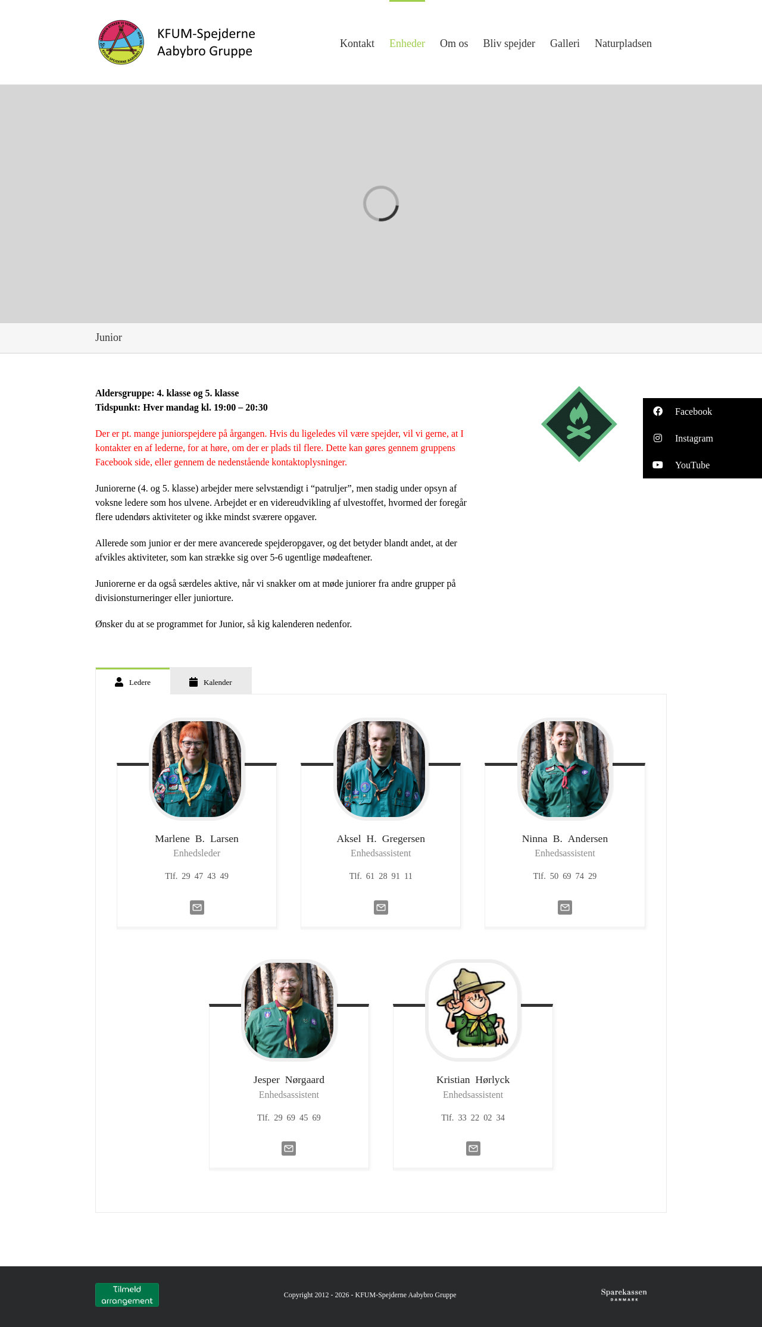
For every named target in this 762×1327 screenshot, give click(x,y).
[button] (702, 411)
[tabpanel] (381, 953)
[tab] (133, 681)
